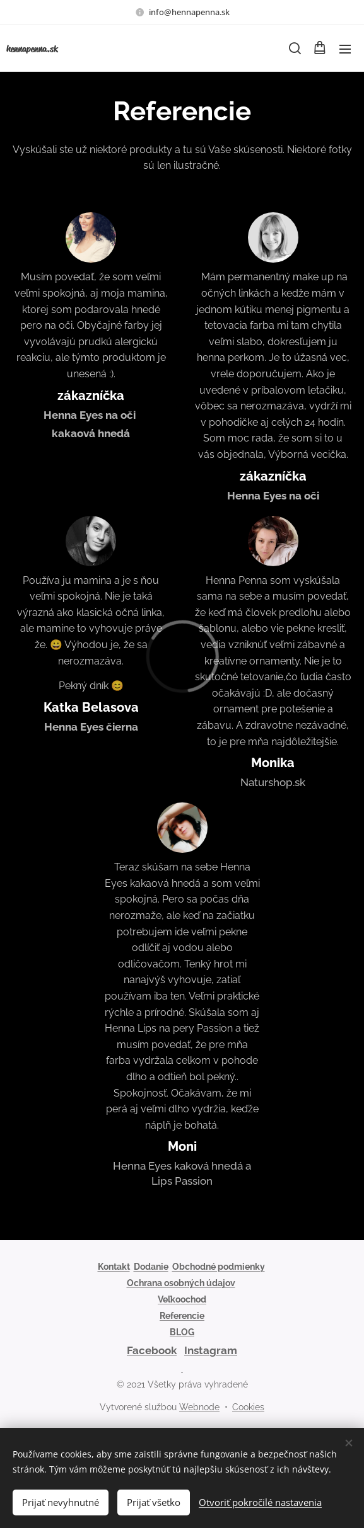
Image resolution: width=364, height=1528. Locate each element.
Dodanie (151, 1267)
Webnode (199, 1407)
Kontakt (114, 1267)
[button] (294, 48)
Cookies (248, 1407)
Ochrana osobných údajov (181, 1283)
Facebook (152, 1350)
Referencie (182, 1316)
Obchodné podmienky (218, 1267)
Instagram (210, 1350)
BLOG (182, 1332)
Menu (345, 49)
